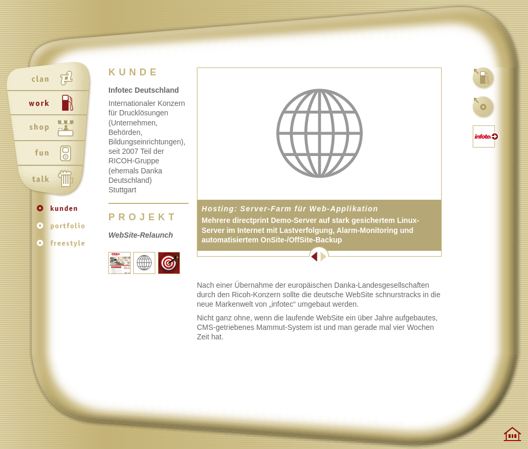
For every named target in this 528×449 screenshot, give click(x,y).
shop (51, 129)
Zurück (258, 256)
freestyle (63, 246)
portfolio (63, 229)
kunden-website (484, 136)
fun (51, 154)
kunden (63, 213)
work (51, 103)
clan (51, 78)
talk (51, 179)
